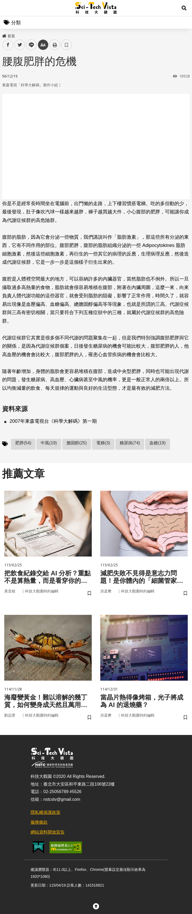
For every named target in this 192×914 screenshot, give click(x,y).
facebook (8, 45)
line (29, 45)
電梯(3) (103, 443)
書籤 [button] (66, 44)
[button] (184, 8)
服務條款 (39, 822)
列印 (54, 44)
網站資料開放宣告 (48, 832)
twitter (20, 45)
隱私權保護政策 (45, 812)
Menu (8, 8)
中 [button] (43, 45)
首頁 (8, 36)
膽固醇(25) (76, 443)
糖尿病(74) (130, 443)
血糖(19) (157, 443)
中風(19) (49, 443)
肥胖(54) (23, 443)
